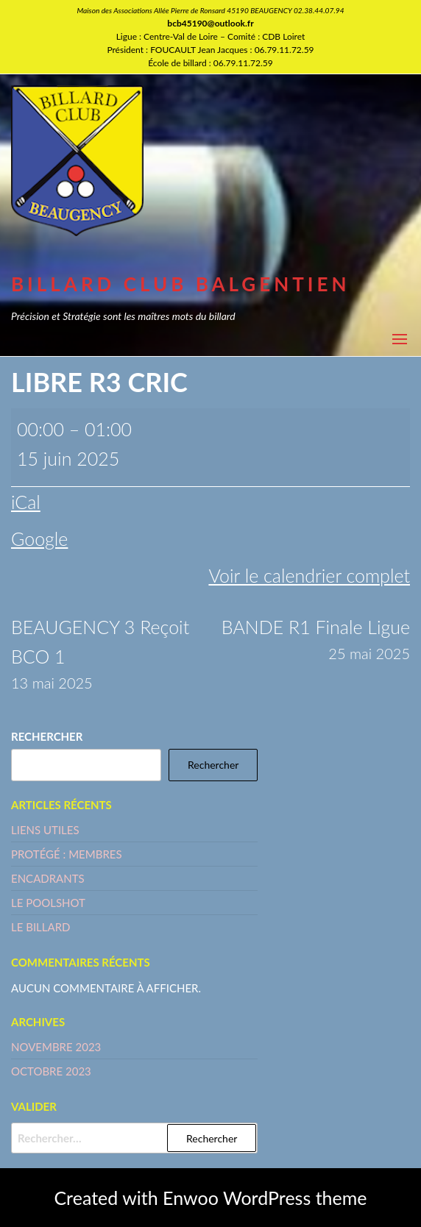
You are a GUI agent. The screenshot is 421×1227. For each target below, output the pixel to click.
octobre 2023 (51, 1071)
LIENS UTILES (45, 829)
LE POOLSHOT (48, 902)
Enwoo (191, 1198)
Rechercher (46, 736)
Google (39, 538)
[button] (399, 339)
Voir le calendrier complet (309, 575)
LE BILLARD (40, 926)
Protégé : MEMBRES (66, 854)
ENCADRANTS (48, 878)
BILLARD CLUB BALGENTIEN (180, 284)
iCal (25, 502)
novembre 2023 (56, 1046)
